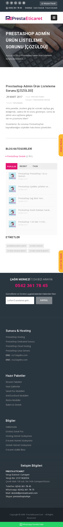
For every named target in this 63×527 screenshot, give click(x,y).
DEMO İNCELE (61, 145)
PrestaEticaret (37, 97)
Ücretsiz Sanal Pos (14, 431)
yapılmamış (18, 103)
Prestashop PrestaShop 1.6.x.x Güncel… (32, 174)
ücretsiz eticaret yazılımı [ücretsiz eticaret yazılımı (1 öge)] (39, 251)
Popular (11, 166)
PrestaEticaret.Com (34, 514)
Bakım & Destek (13, 404)
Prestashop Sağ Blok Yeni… (31, 198)
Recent (23, 166)
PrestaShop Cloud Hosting (18, 346)
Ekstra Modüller (13, 400)
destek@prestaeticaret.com (24, 493)
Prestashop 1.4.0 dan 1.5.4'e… (32, 222)
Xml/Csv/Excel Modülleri (17, 395)
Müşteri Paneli (48, 3)
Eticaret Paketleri (14, 382)
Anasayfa (10, 55)
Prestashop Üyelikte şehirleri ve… (34, 186)
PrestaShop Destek (41, 100)
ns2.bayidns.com (17, 359)
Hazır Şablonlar (13, 386)
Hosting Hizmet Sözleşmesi (19, 436)
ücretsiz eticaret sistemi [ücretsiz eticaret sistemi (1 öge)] (16, 251)
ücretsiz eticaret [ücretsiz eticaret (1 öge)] (36, 246)
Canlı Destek (38, 8)
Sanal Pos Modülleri (15, 391)
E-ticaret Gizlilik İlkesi (15, 449)
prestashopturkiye (21, 496)
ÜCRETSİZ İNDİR (61, 261)
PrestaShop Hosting (15, 337)
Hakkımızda (11, 426)
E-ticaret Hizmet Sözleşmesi (19, 440)
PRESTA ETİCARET (15, 471)
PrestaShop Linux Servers (18, 350)
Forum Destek (51, 8)
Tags (35, 166)
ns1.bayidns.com (17, 355)
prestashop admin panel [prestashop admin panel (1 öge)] (16, 246)
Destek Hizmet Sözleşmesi (18, 445)
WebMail (28, 8)
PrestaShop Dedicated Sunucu (20, 341)
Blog (18, 55)
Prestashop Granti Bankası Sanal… (34, 210)
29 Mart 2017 (14, 96)
